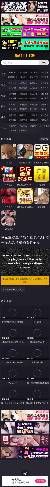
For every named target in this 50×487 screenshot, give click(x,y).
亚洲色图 (23, 104)
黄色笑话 (34, 119)
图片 (3, 106)
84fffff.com (25, 55)
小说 (3, 117)
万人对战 (34, 72)
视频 (3, 85)
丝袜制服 (23, 87)
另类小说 (23, 119)
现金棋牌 (34, 77)
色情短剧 (23, 130)
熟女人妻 (12, 87)
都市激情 (12, 115)
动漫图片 (44, 104)
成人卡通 (34, 94)
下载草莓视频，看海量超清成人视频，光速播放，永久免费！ (25, 281)
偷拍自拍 (23, 94)
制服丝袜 (12, 98)
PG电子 (12, 72)
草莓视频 (34, 126)
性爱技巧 (44, 119)
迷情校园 (12, 119)
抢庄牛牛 (44, 77)
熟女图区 (34, 109)
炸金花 (23, 77)
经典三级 (23, 98)
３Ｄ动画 (44, 83)
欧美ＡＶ (34, 83)
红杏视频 (12, 130)
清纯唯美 (23, 109)
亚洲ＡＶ (12, 83)
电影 (3, 95)
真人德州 (23, 72)
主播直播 (34, 87)
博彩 (3, 74)
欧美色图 (34, 104)
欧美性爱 (44, 94)
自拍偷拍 (23, 83)
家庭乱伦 (23, 115)
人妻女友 (34, 115)
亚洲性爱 (12, 94)
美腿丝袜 (12, 109)
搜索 (44, 62)
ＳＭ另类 (44, 87)
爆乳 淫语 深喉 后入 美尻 (13, 289)
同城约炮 (12, 126)
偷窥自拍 (12, 104)
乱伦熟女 (34, 98)
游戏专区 (44, 72)
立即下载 (40, 481)
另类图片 (44, 109)
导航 (3, 127)
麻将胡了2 (12, 77)
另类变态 (44, 98)
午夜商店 (23, 126)
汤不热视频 (44, 126)
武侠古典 (44, 115)
